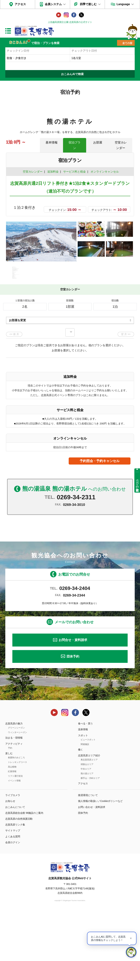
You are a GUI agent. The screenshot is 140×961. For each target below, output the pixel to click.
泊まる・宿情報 (14, 787)
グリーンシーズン (16, 777)
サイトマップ (12, 880)
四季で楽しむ (88, 4)
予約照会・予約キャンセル (100, 511)
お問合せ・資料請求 (73, 690)
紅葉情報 (12, 821)
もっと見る (118, 316)
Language (123, 4)
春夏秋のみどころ (16, 807)
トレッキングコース (17, 812)
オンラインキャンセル (104, 171)
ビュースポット (88, 789)
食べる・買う (85, 773)
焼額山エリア (87, 814)
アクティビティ (14, 793)
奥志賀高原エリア (89, 809)
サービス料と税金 (74, 171)
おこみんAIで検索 (72, 74)
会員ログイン (12, 892)
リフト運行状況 (15, 826)
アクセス (20, 4)
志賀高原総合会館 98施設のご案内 (24, 862)
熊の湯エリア (87, 823)
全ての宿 (127, 43)
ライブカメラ (12, 845)
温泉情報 (83, 779)
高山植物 (12, 816)
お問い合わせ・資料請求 (91, 856)
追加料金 (53, 171)
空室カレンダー (121, 145)
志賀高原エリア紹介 (89, 805)
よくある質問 (12, 886)
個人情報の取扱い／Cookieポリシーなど (100, 850)
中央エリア (86, 819)
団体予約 (73, 706)
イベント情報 (14, 830)
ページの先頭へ (137, 483)
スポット (83, 785)
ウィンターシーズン (17, 782)
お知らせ (10, 850)
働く (80, 799)
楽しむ (9, 803)
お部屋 (97, 142)
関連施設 (85, 794)
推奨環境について (88, 845)
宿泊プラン (74, 145)
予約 (10, 797)
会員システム (53, 4)
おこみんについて (15, 856)
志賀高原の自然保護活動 (18, 868)
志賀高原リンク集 (15, 874)
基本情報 (52, 142)
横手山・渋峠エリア (90, 828)
